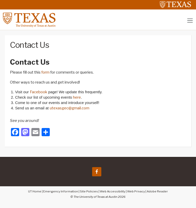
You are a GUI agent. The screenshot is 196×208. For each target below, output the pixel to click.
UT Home (34, 191)
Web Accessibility (112, 191)
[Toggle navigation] (190, 20)
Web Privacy (136, 191)
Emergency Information (60, 191)
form (45, 72)
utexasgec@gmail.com (69, 108)
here (77, 97)
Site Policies (89, 191)
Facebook (38, 92)
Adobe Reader (157, 191)
